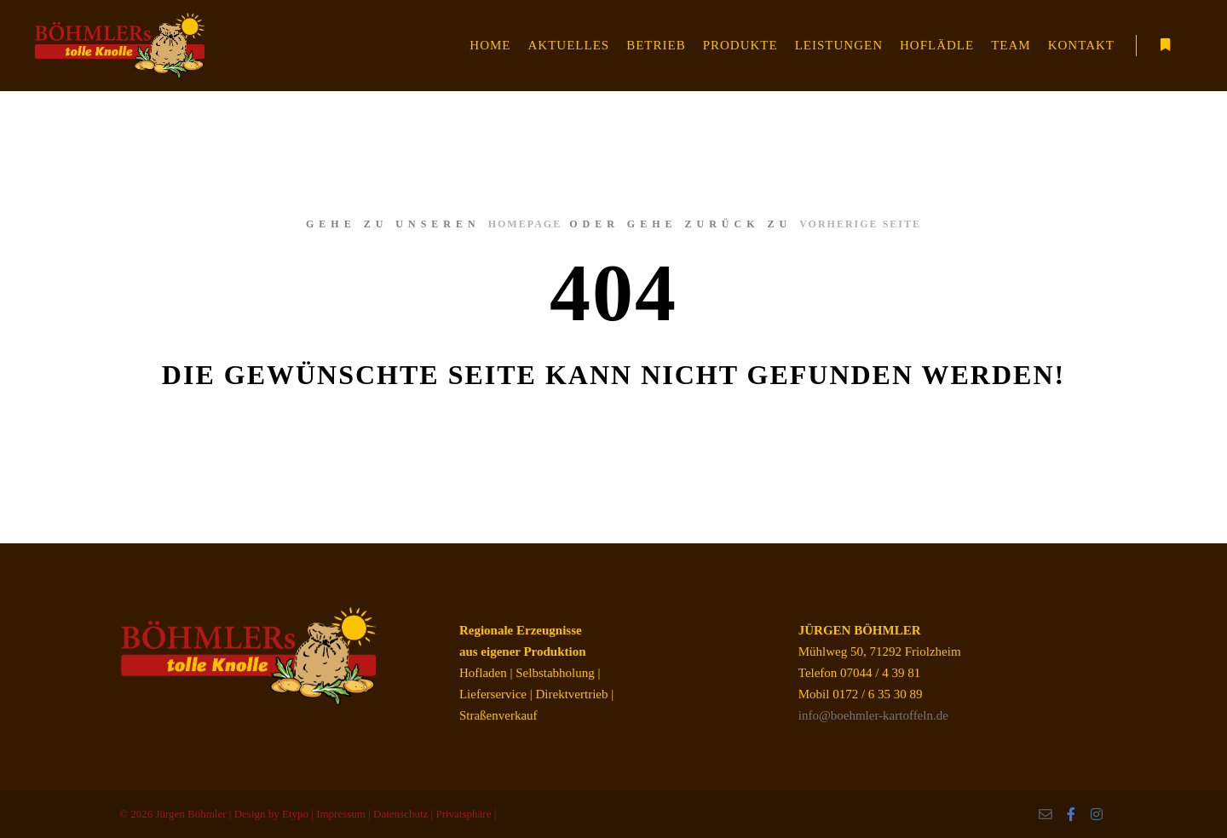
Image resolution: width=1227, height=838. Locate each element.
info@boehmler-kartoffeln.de (873, 715)
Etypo (295, 813)
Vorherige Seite (860, 224)
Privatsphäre (463, 813)
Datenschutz (400, 813)
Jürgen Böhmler (190, 813)
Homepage (525, 224)
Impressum (341, 813)
